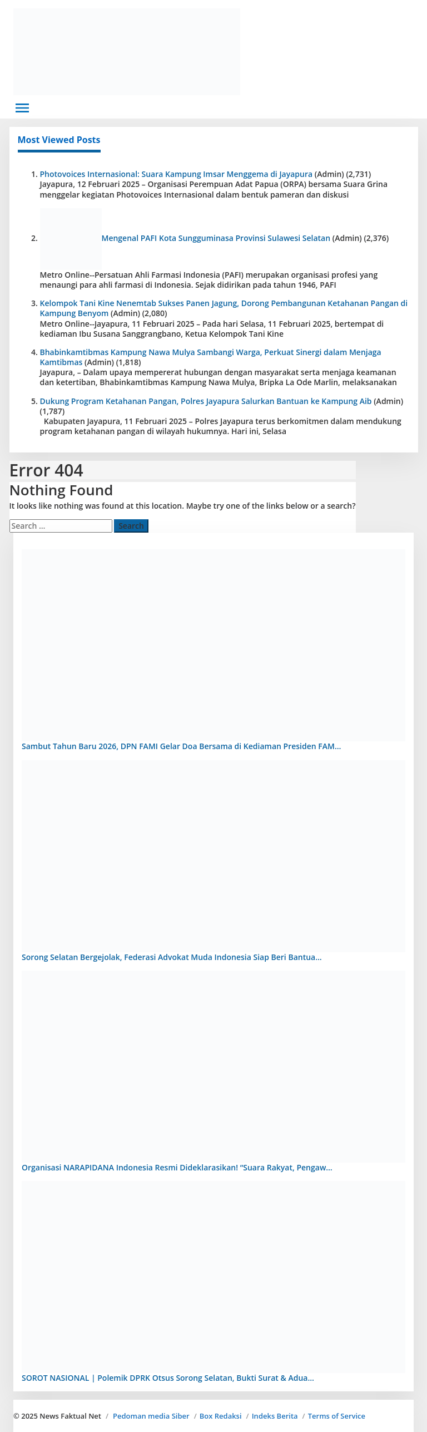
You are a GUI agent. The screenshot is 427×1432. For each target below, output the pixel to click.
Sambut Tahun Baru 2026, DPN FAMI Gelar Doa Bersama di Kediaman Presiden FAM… (181, 746)
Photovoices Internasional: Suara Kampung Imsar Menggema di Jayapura (176, 174)
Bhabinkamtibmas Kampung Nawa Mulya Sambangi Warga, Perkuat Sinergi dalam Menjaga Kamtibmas (210, 357)
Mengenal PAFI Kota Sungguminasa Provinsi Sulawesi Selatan (216, 238)
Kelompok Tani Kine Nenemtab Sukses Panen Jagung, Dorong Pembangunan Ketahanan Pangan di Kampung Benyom (224, 308)
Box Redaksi (221, 1416)
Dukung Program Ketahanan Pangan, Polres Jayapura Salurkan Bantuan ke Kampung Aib (206, 401)
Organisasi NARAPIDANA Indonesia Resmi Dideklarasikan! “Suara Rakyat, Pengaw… (177, 1167)
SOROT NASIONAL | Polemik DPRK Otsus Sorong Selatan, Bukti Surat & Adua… (168, 1377)
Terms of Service (336, 1416)
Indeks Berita (275, 1416)
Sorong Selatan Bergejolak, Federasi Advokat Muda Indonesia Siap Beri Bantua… (172, 957)
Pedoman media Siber (151, 1416)
